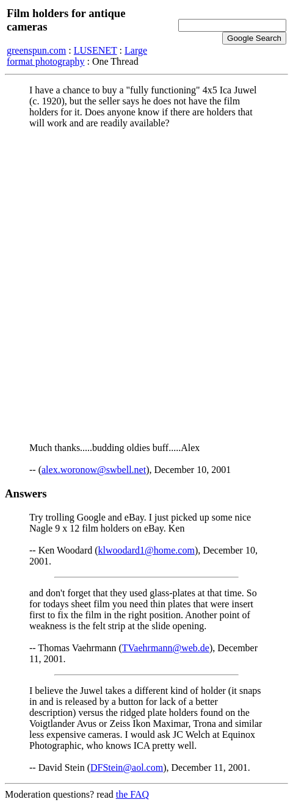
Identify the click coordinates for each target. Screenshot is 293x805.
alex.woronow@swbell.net (94, 469)
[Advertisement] (146, 285)
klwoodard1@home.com (146, 550)
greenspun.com (36, 50)
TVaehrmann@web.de (165, 648)
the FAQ (132, 794)
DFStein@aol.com (126, 767)
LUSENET (95, 50)
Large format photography (77, 56)
